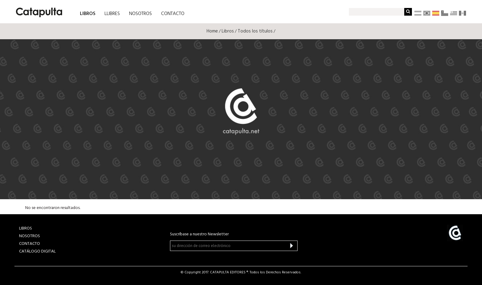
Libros (228, 31)
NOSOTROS (140, 14)
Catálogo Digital (37, 251)
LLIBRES (112, 14)
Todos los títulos (255, 31)
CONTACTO (172, 14)
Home (212, 31)
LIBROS (87, 13)
